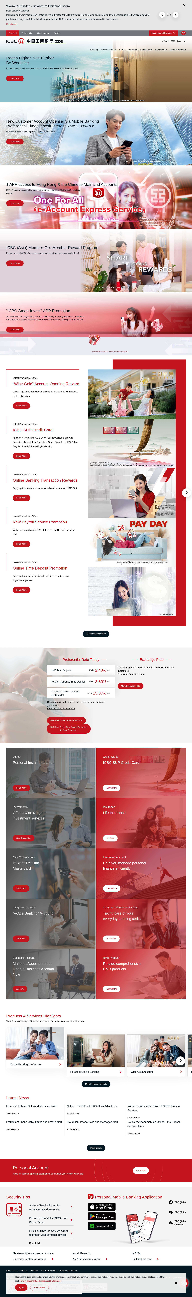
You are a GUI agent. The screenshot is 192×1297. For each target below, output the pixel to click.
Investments (161, 50)
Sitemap (34, 1270)
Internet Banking (108, 50)
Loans (122, 50)
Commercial (27, 33)
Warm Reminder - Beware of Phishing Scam (38, 6)
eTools (165, 41)
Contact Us (22, 1270)
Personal (13, 33)
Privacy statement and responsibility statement (40, 1281)
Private (57, 33)
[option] (79, 15)
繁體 (173, 41)
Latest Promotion (178, 50)
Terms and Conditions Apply (61, 708)
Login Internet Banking (162, 33)
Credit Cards (146, 50)
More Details (11, 24)
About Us (10, 1270)
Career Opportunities (68, 1270)
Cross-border (43, 33)
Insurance (132, 50)
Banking (94, 50)
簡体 (179, 41)
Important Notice (48, 1270)
